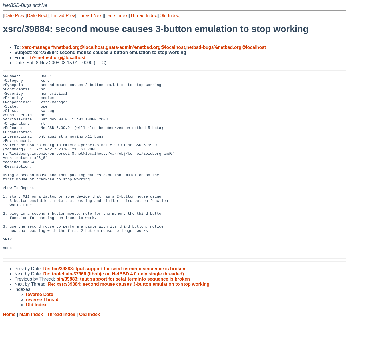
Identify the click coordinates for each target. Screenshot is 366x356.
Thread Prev (62, 15)
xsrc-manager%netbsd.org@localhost (63, 47)
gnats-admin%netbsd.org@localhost (145, 47)
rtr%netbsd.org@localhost (57, 57)
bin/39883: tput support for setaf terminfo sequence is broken (123, 315)
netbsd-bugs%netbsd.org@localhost (226, 47)
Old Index (169, 15)
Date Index (116, 15)
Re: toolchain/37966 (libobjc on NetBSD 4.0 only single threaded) (113, 309)
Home (9, 350)
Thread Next (90, 15)
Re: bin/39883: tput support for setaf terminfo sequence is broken (114, 304)
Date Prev (14, 15)
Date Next (37, 15)
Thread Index (143, 15)
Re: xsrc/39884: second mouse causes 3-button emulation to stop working (129, 320)
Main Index (31, 350)
